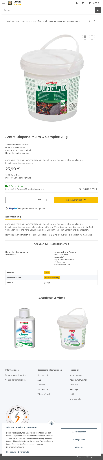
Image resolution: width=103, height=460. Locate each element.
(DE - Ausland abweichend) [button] (34, 189)
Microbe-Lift (75, 399)
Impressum (11, 452)
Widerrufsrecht (44, 394)
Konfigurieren (78, 439)
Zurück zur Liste (13, 21)
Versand (27, 177)
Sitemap (41, 384)
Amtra (47, 273)
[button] (76, 3)
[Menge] (23, 200)
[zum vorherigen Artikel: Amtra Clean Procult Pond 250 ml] (89, 21)
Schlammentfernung (52, 278)
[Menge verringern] (8, 200)
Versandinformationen (15, 380)
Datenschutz (24, 452)
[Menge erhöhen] (46, 200)
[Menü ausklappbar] (3, 1)
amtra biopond (76, 375)
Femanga (74, 389)
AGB (39, 380)
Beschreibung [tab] (13, 216)
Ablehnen (79, 447)
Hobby (73, 394)
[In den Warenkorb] (7, 29)
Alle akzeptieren (79, 432)
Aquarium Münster (78, 380)
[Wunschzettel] (83, 3)
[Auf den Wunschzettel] (92, 37)
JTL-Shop (89, 457)
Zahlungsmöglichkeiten (15, 375)
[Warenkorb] (93, 3)
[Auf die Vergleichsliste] (85, 37)
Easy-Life (74, 384)
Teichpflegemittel (23, 150)
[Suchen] (48, 10)
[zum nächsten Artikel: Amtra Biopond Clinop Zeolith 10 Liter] (95, 21)
